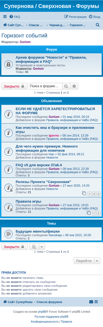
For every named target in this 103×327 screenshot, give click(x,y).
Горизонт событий (24, 35)
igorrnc (54, 135)
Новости (52, 157)
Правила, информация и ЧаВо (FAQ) (72, 120)
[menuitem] (14, 16)
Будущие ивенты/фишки (38, 231)
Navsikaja (55, 235)
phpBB (42, 311)
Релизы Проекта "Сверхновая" (43, 182)
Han (51, 154)
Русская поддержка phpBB (51, 316)
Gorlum (25, 41)
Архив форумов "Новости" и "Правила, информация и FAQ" (51, 59)
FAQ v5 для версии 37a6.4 (39, 165)
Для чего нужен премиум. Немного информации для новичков (47, 148)
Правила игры (28, 201)
